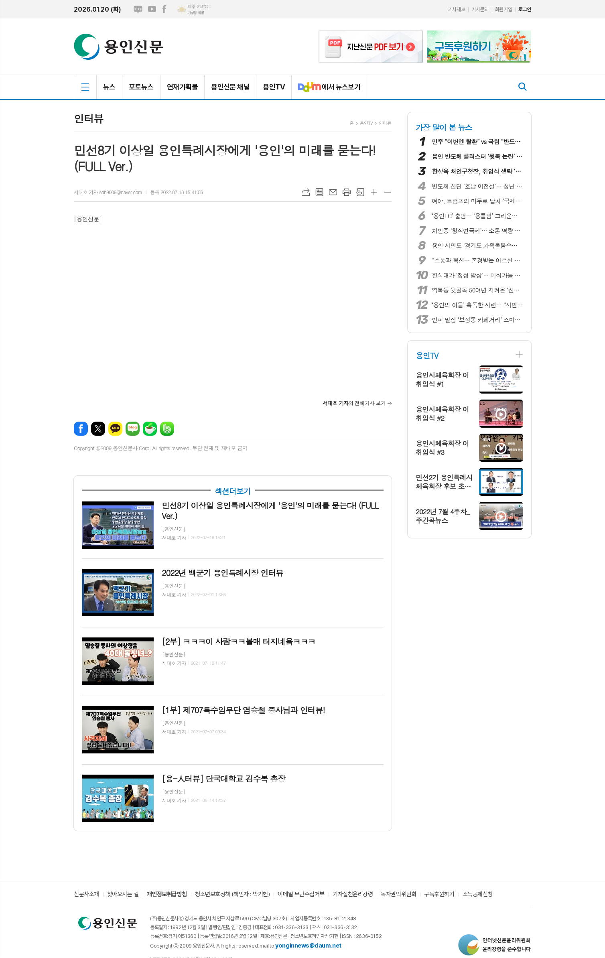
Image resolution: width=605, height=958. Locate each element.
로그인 (524, 9)
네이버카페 (150, 429)
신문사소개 (86, 894)
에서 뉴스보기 (326, 90)
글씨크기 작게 (388, 192)
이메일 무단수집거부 (301, 894)
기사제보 (456, 9)
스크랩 (360, 192)
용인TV (274, 87)
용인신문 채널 (230, 87)
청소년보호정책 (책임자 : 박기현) (232, 894)
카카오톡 (115, 429)
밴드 (167, 429)
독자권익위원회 (398, 894)
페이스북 (164, 9)
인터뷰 (385, 123)
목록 (319, 192)
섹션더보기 (232, 491)
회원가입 (503, 9)
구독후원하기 (439, 894)
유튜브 (152, 9)
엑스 (98, 429)
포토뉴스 (141, 87)
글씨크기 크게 (374, 192)
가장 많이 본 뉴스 (444, 127)
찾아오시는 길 (123, 894)
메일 (333, 192)
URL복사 (306, 192)
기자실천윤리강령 (353, 894)
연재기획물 (182, 87)
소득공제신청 (478, 894)
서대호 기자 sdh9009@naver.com (108, 192)
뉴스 (109, 87)
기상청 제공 (196, 13)
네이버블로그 (138, 9)
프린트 (347, 192)
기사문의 (479, 9)
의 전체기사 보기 (354, 403)
